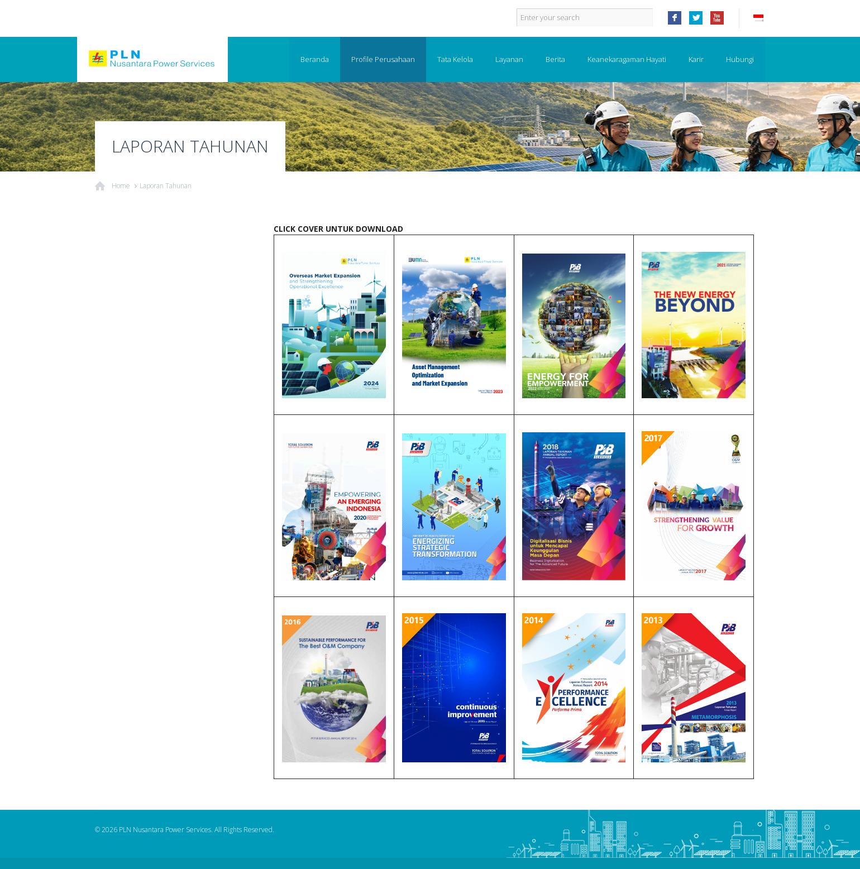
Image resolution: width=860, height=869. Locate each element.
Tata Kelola (455, 59)
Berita (555, 59)
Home (121, 185)
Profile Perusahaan (383, 59)
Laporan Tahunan (166, 185)
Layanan (509, 59)
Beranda (314, 59)
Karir (696, 59)
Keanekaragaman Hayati (626, 59)
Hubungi (740, 59)
